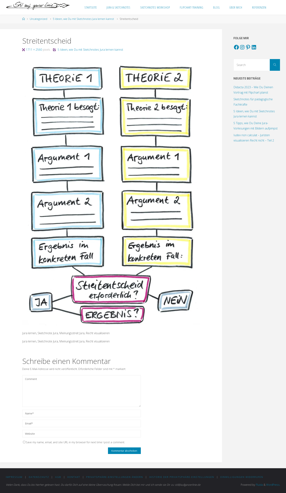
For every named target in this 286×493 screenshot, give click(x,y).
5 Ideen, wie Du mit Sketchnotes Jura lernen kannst (83, 19)
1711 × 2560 (34, 50)
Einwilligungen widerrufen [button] (242, 477)
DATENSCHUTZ (39, 477)
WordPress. (273, 484)
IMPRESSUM (14, 477)
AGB (58, 477)
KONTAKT (73, 477)
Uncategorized (38, 19)
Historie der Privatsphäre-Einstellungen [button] (181, 477)
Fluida (259, 484)
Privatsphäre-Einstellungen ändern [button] (114, 477)
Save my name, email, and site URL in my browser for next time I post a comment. (74, 442)
